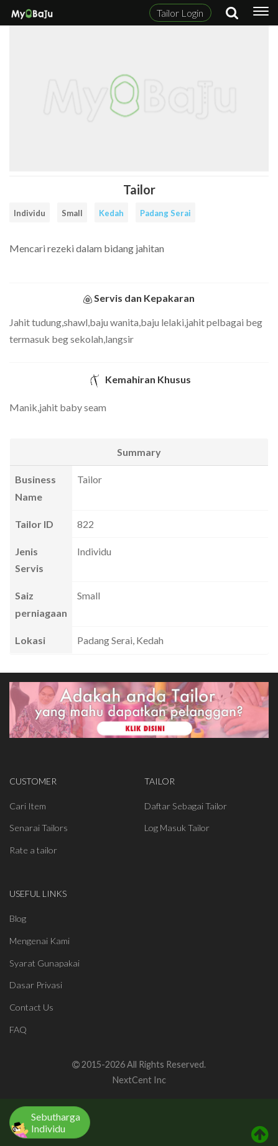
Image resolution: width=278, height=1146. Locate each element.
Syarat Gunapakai (44, 963)
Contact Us (31, 1007)
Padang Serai (165, 213)
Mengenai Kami (39, 940)
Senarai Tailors (38, 827)
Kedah (111, 213)
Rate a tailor (33, 850)
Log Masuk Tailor (177, 827)
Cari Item (27, 806)
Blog (17, 918)
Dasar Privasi (35, 985)
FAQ (18, 1029)
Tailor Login (180, 13)
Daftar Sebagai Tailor (185, 806)
